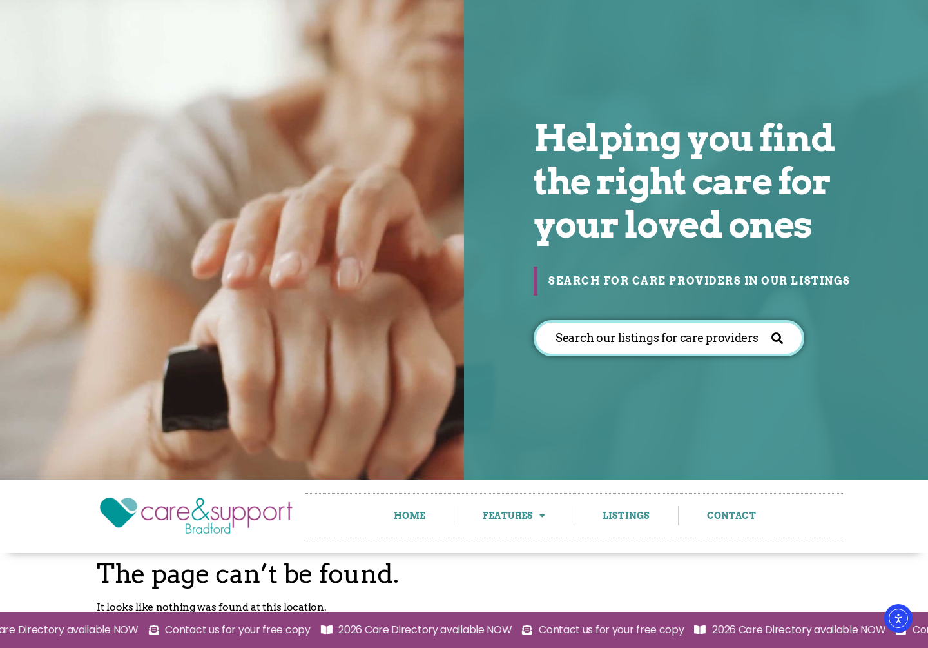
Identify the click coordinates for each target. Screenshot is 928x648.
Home (409, 516)
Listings (626, 516)
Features (514, 516)
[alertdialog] (464, 630)
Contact (731, 516)
